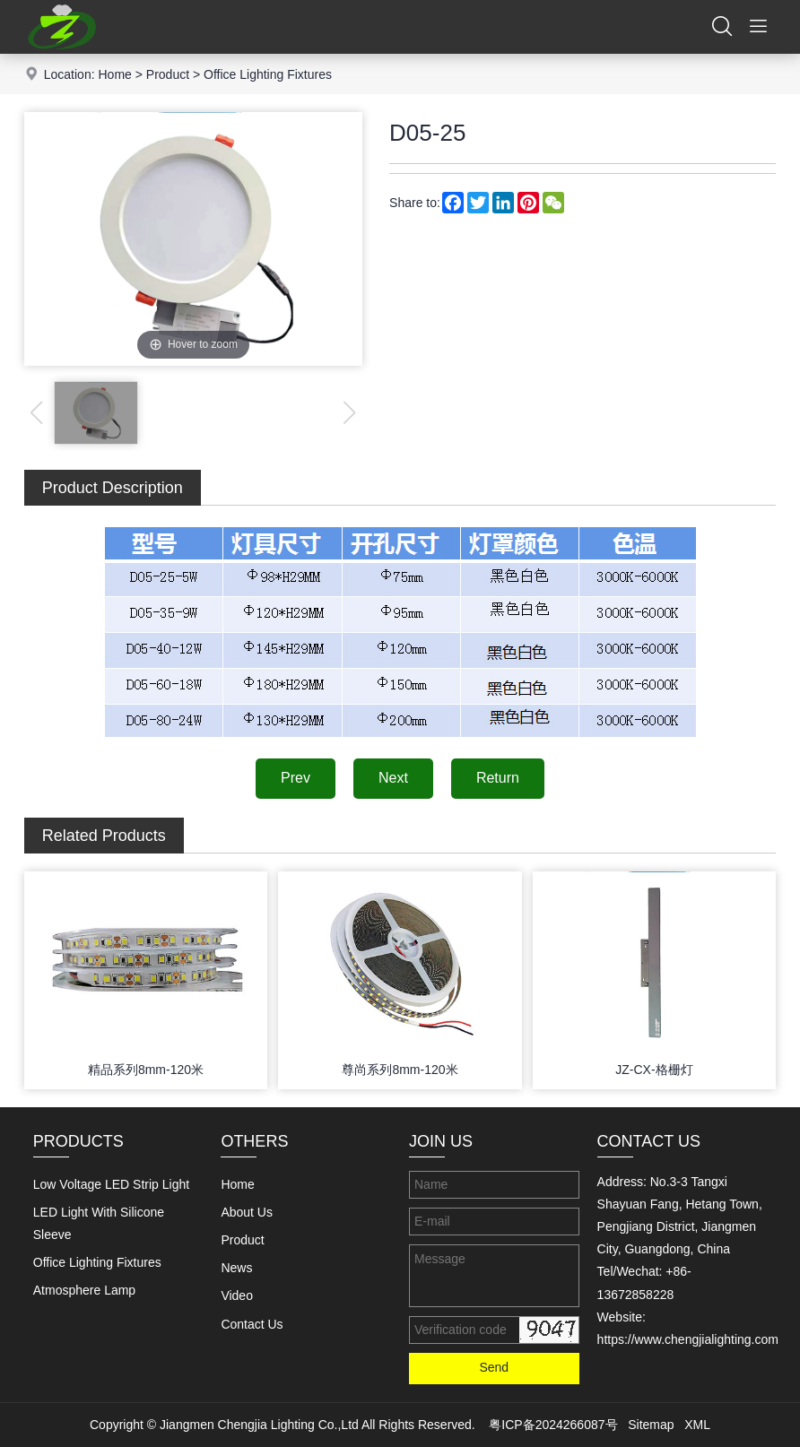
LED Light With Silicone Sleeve (98, 1223)
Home (114, 74)
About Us (247, 1212)
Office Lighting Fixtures (268, 74)
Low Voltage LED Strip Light (111, 1184)
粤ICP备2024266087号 (553, 1424)
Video (237, 1295)
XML (697, 1424)
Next (393, 777)
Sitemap (651, 1424)
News (236, 1268)
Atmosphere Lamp (84, 1290)
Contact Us (252, 1324)
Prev (295, 777)
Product (167, 74)
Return (497, 777)
